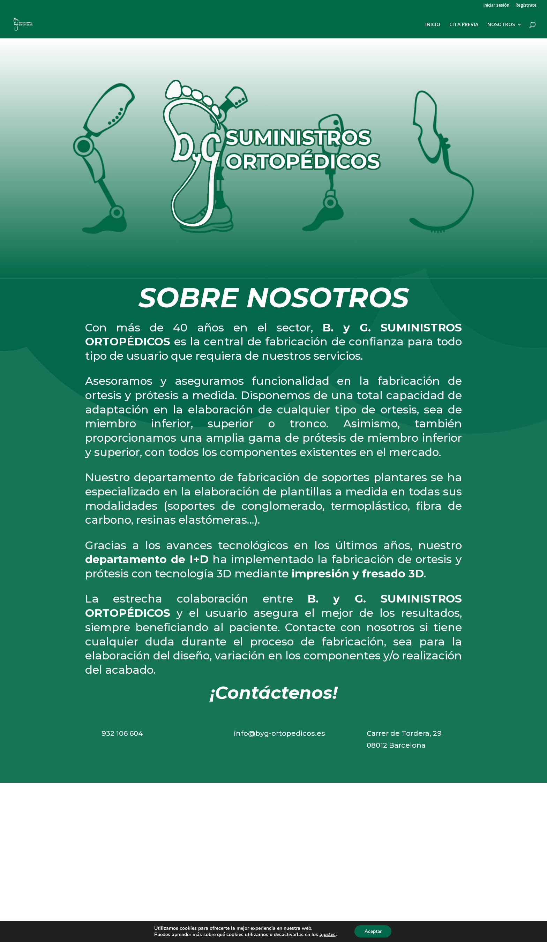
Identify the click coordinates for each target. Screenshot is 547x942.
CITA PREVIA (463, 25)
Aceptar (373, 931)
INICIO (432, 25)
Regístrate (526, 5)
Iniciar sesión (496, 5)
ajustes (327, 934)
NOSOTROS (501, 25)
